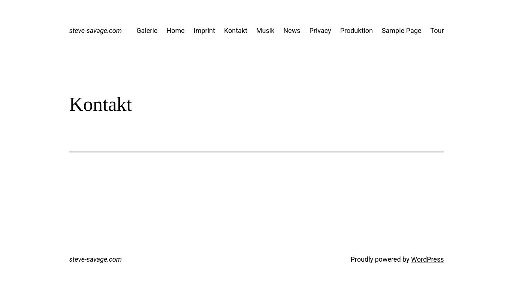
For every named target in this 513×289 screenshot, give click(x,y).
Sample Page (401, 30)
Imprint (204, 30)
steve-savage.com (95, 30)
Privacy (320, 30)
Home (175, 30)
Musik (265, 30)
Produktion (356, 30)
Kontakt (235, 30)
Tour (437, 30)
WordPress (427, 259)
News (291, 30)
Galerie (146, 30)
